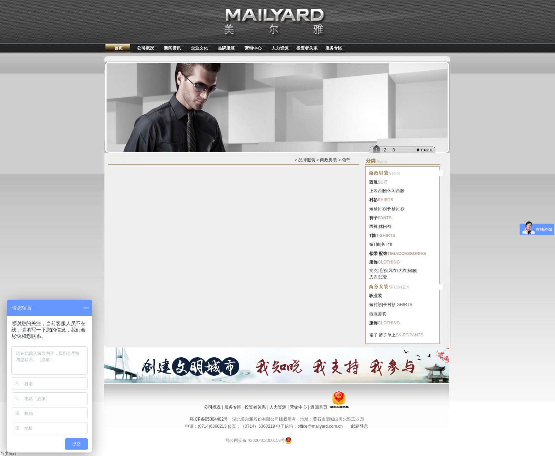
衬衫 (373, 199)
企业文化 (199, 48)
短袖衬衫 (377, 208)
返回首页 (318, 407)
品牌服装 (226, 48)
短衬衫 (375, 304)
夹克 (373, 270)
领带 (346, 159)
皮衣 (373, 277)
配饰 (383, 253)
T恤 (372, 235)
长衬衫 (389, 304)
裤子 (373, 217)
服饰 (373, 262)
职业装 (375, 295)
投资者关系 (306, 48)
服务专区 (333, 48)
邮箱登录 (359, 426)
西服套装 (377, 313)
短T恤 (374, 244)
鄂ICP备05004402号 (208, 419)
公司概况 (145, 48)
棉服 (412, 270)
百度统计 (8, 453)
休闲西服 (395, 190)
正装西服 (377, 190)
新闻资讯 (172, 48)
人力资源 (279, 48)
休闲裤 (385, 226)
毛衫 (383, 270)
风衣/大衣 (397, 270)
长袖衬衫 (395, 208)
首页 (118, 48)
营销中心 (253, 48)
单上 (391, 335)
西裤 (373, 226)
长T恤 (386, 244)
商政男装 (328, 159)
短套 (383, 277)
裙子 (373, 335)
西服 (373, 182)
